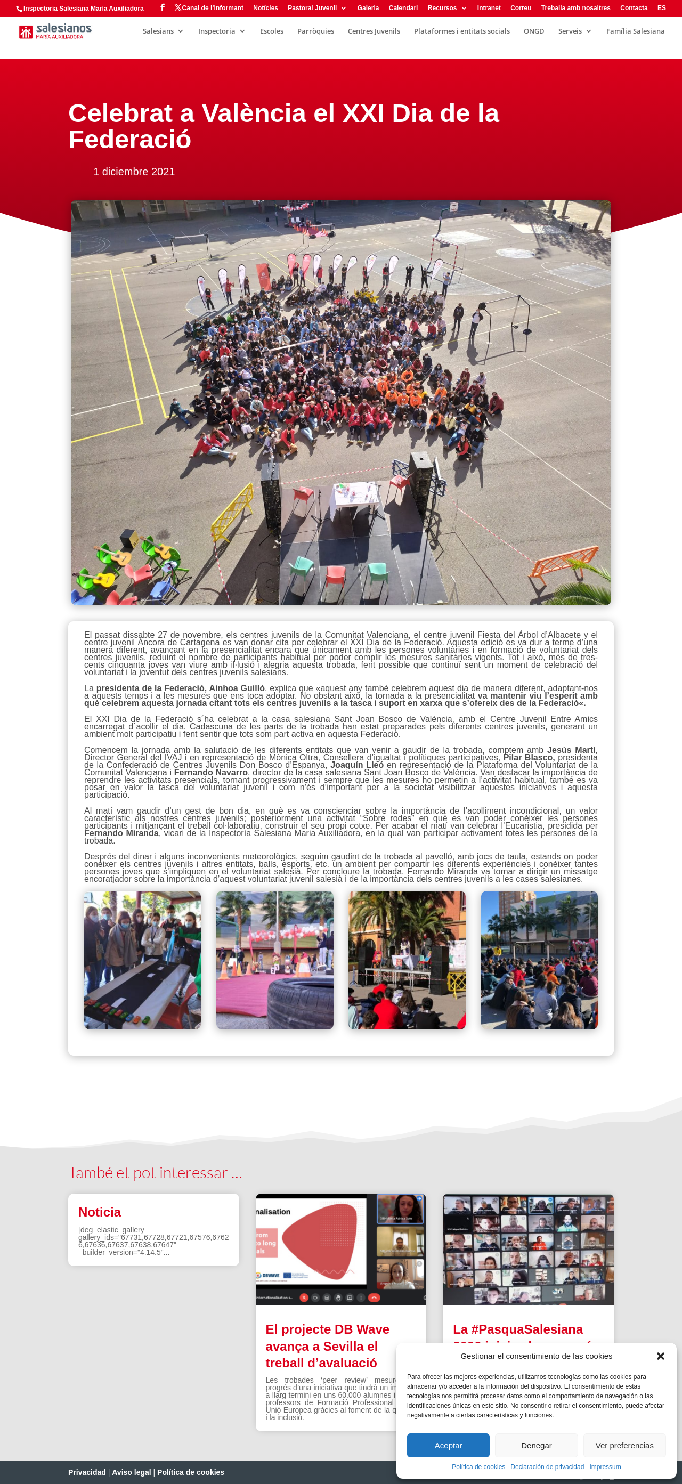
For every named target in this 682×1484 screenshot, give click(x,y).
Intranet (489, 8)
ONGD (534, 31)
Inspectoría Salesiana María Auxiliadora (83, 8)
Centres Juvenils (374, 31)
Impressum (605, 1467)
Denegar (536, 1445)
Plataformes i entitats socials (462, 31)
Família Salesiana (635, 31)
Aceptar (448, 1445)
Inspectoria (217, 31)
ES (661, 8)
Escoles (271, 31)
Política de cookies (478, 1467)
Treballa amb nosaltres (576, 8)
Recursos (442, 8)
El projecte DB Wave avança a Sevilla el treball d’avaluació (328, 1345)
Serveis (570, 31)
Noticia (99, 1212)
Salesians (158, 31)
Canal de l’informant (212, 8)
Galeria (368, 8)
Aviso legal (131, 1472)
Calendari (403, 8)
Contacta (633, 8)
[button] (660, 1356)
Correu (520, 8)
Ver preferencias (625, 1445)
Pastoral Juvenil (312, 8)
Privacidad (87, 1472)
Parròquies (315, 31)
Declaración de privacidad (547, 1467)
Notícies (265, 8)
